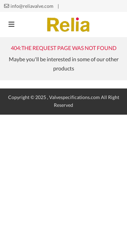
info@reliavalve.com (32, 6)
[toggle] (11, 24)
